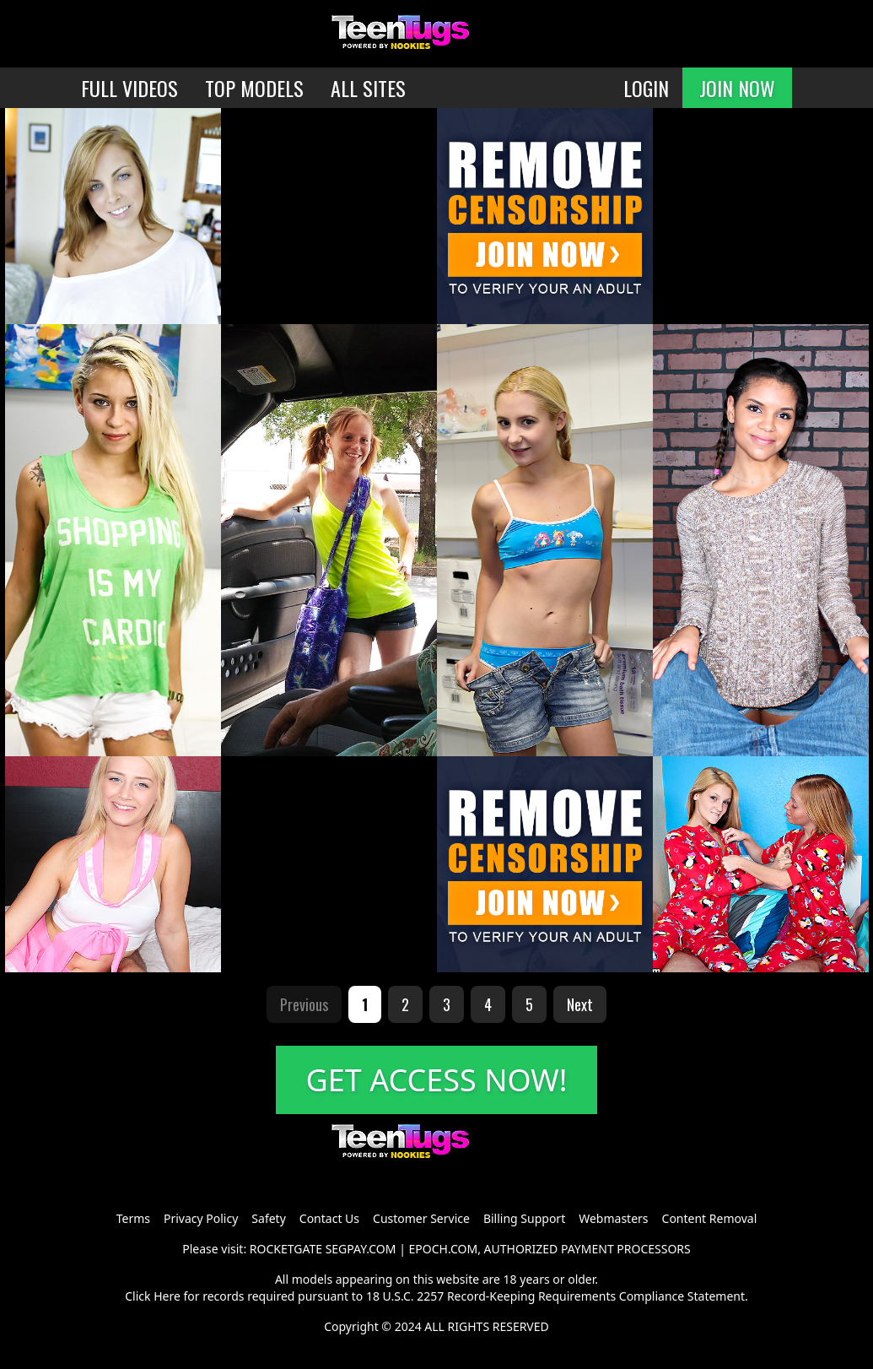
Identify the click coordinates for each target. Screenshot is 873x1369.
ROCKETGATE (286, 1249)
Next (580, 1004)
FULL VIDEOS (129, 87)
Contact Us (329, 1218)
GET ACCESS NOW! (437, 1080)
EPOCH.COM (443, 1249)
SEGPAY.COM (361, 1249)
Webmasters (613, 1218)
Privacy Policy (201, 1218)
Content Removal (709, 1218)
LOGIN (646, 87)
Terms (133, 1218)
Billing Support (524, 1218)
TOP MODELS (254, 87)
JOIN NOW (737, 88)
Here (167, 1296)
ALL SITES (368, 87)
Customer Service (421, 1218)
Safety (268, 1218)
